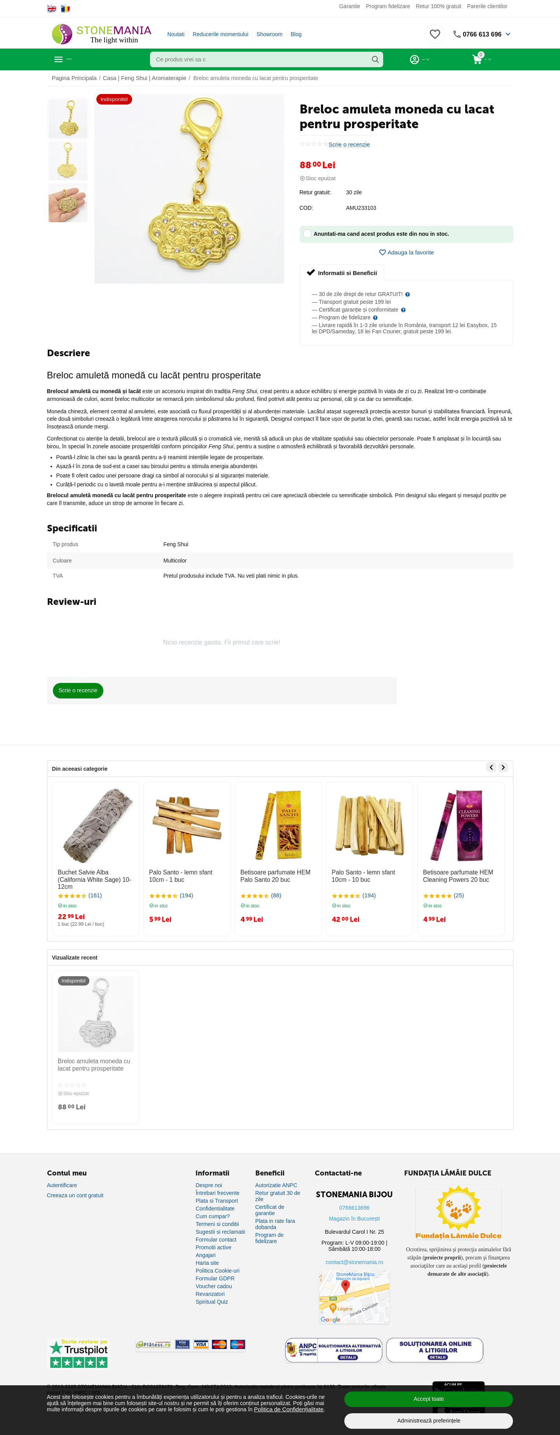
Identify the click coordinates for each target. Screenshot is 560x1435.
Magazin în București (354, 1213)
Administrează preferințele (429, 1421)
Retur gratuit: (315, 192)
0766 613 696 (480, 34)
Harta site (207, 1258)
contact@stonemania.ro (354, 1257)
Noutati (176, 34)
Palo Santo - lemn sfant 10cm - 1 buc (186, 875)
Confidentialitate (214, 1203)
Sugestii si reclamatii (220, 1227)
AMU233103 (361, 208)
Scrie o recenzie (348, 144)
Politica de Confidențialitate (287, 1409)
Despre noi (208, 1180)
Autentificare (62, 1180)
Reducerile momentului (220, 34)
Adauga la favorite (406, 252)
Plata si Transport (216, 1196)
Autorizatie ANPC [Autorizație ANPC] (276, 1180)
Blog (296, 34)
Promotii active (213, 1242)
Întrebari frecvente (217, 1188)
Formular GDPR (214, 1273)
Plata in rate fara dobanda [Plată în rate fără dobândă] (275, 1219)
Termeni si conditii (217, 1219)
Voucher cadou (213, 1281)
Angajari (205, 1250)
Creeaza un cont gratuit (75, 1190)
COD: (306, 208)
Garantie (349, 6)
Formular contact (215, 1234)
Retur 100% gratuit (438, 6)
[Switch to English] (52, 8)
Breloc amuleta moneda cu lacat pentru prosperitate (90, 1061)
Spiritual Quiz (211, 1297)
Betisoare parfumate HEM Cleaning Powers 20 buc (454, 875)
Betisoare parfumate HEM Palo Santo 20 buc (278, 875)
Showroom (269, 34)
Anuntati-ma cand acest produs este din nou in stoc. (376, 234)
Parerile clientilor (487, 6)
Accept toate (429, 1399)
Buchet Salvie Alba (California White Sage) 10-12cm (93, 875)
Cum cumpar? (212, 1211)
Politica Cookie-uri (217, 1266)
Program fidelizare (388, 6)
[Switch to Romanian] (65, 8)
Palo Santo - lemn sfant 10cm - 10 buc (369, 875)
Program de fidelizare (269, 1233)
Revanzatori (210, 1289)
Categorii (82, 59)
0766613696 (354, 1203)
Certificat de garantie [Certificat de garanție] (269, 1205)
